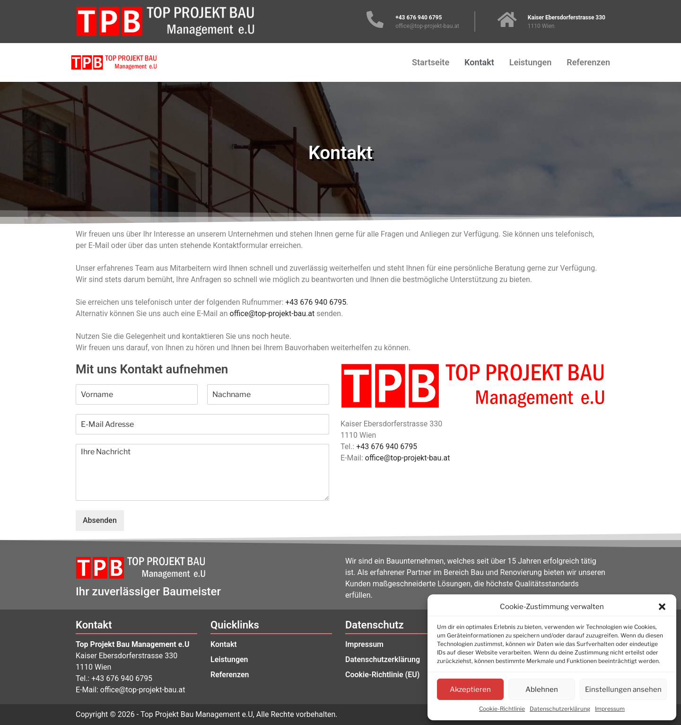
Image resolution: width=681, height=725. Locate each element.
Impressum (610, 708)
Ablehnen (541, 689)
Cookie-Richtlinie (502, 708)
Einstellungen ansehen (623, 689)
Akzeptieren (470, 689)
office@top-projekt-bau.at (272, 313)
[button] (662, 606)
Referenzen (588, 62)
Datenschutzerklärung (560, 708)
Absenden (100, 520)
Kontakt (479, 62)
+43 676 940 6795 (315, 302)
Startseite (430, 62)
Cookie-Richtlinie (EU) (382, 674)
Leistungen (530, 62)
